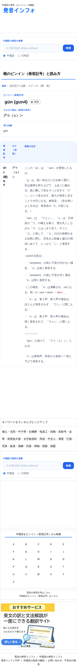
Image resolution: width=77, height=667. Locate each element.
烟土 (4, 431)
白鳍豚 (33, 431)
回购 (53, 431)
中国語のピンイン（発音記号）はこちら (38, 596)
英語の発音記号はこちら (38, 592)
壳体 (4, 446)
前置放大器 (14, 438)
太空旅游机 (30, 438)
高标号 (62, 431)
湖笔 (61, 438)
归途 (29, 446)
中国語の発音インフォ (50, 656)
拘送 (42, 438)
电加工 (44, 431)
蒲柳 (20, 446)
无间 (12, 431)
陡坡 (12, 446)
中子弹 (22, 431)
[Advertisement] (28, 24)
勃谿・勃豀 (49, 446)
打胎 (69, 438)
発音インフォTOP (10, 660)
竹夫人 (52, 438)
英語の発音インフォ (25, 656)
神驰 (37, 446)
